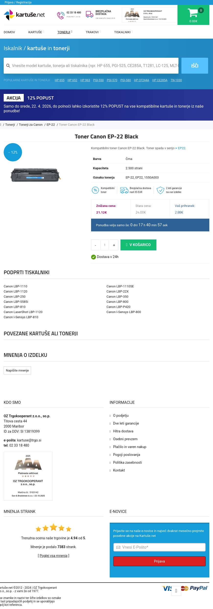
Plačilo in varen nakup (129, 447)
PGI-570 (112, 80)
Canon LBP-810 (14, 307)
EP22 (181, 148)
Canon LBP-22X (117, 291)
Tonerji (65, 32)
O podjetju (121, 415)
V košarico (138, 245)
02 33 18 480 (74, 12)
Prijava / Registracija (18, 2)
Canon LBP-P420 (118, 307)
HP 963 (85, 80)
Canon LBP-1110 (15, 286)
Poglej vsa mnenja (53, 556)
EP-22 (51, 124)
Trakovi (93, 32)
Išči (194, 65)
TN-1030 (176, 80)
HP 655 (59, 80)
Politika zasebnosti (127, 462)
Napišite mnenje (17, 370)
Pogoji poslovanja (126, 455)
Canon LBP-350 (117, 296)
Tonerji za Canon (31, 124)
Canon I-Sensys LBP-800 (123, 312)
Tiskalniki (123, 32)
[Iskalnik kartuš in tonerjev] (91, 66)
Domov (9, 32)
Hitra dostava (123, 431)
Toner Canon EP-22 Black (77, 124)
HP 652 (72, 80)
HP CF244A (141, 80)
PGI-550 (98, 80)
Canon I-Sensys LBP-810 (21, 317)
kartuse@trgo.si (29, 440)
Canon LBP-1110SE (120, 286)
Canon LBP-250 (14, 296)
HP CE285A (159, 80)
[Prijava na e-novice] (159, 547)
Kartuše (36, 32)
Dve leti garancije (126, 423)
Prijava (159, 561)
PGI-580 (125, 80)
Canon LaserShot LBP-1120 (23, 312)
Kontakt (119, 470)
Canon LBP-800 (117, 302)
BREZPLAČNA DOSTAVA (103, 12)
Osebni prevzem (125, 439)
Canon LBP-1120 (15, 291)
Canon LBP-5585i (16, 302)
